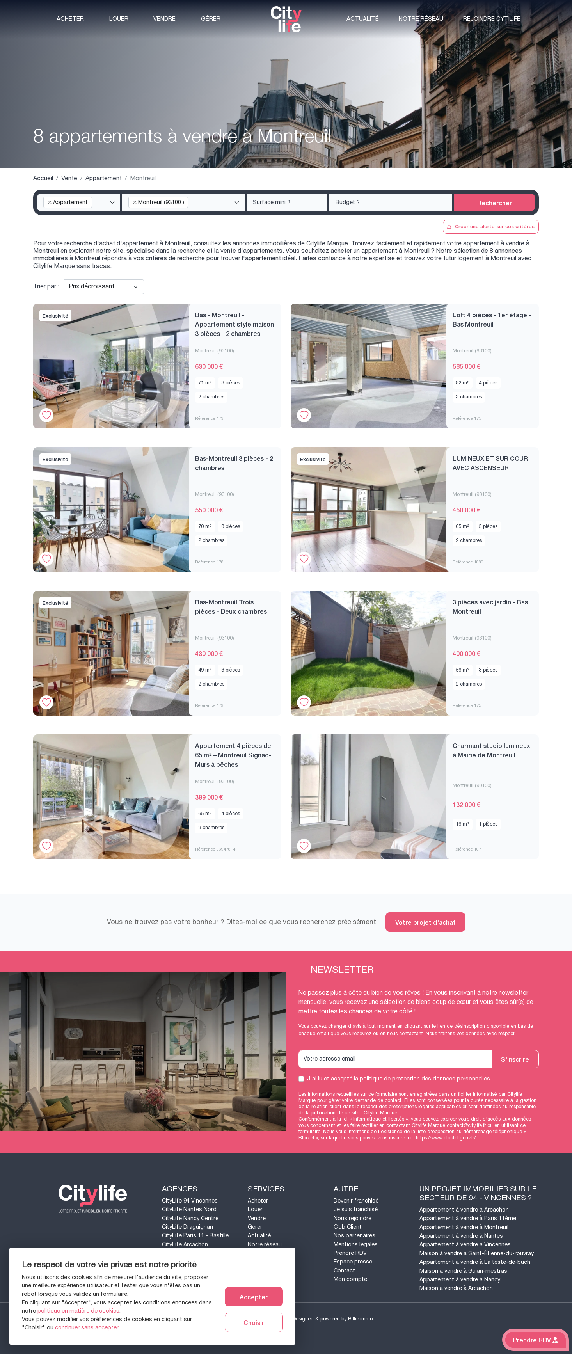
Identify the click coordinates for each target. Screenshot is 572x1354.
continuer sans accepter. (87, 1327)
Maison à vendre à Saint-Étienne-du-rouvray (476, 1253)
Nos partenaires (354, 1235)
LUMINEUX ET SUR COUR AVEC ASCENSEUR (490, 462)
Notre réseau (421, 19)
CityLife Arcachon (185, 1244)
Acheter (70, 19)
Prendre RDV (350, 1253)
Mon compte (350, 1279)
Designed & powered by (333, 1319)
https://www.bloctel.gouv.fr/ (446, 1138)
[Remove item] (50, 202)
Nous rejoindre (352, 1218)
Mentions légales (356, 1244)
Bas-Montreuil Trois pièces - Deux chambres (231, 606)
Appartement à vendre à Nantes (461, 1235)
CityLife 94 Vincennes (190, 1200)
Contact (344, 1270)
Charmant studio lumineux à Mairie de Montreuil (491, 750)
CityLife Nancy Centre (190, 1218)
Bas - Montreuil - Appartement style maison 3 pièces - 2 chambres (234, 324)
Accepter (254, 1296)
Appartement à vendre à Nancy (459, 1279)
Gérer (210, 19)
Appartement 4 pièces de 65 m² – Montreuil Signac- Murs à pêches (233, 755)
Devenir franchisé (356, 1200)
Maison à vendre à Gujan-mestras (463, 1271)
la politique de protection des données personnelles (422, 1078)
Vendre (164, 19)
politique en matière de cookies (78, 1310)
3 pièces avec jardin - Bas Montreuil (490, 606)
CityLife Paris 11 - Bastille (195, 1235)
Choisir (253, 1322)
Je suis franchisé (356, 1209)
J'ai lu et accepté (398, 1079)
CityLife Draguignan (187, 1227)
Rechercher (494, 202)
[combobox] (78, 202)
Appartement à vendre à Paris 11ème (467, 1218)
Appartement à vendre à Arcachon (464, 1209)
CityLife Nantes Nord (189, 1209)
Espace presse (353, 1261)
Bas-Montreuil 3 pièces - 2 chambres (234, 462)
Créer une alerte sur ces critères (491, 226)
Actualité (362, 19)
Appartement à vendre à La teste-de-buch (474, 1262)
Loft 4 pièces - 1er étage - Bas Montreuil (492, 319)
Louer (118, 19)
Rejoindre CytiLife (491, 19)
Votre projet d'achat (425, 922)
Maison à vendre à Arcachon (456, 1288)
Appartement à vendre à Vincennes (465, 1244)
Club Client (348, 1227)
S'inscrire (515, 1059)
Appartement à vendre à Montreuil (463, 1227)
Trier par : (46, 286)
